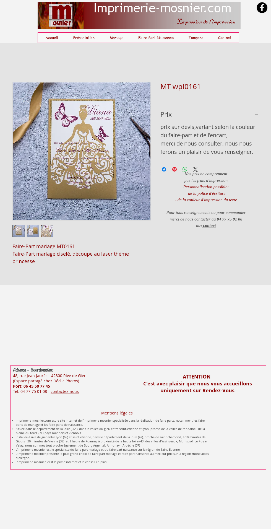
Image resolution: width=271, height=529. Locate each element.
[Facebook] (262, 7)
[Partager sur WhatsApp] (185, 169)
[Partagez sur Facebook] (164, 169)
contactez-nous (65, 391)
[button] (116, 38)
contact (209, 225)
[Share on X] (195, 169)
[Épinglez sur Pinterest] (174, 169)
